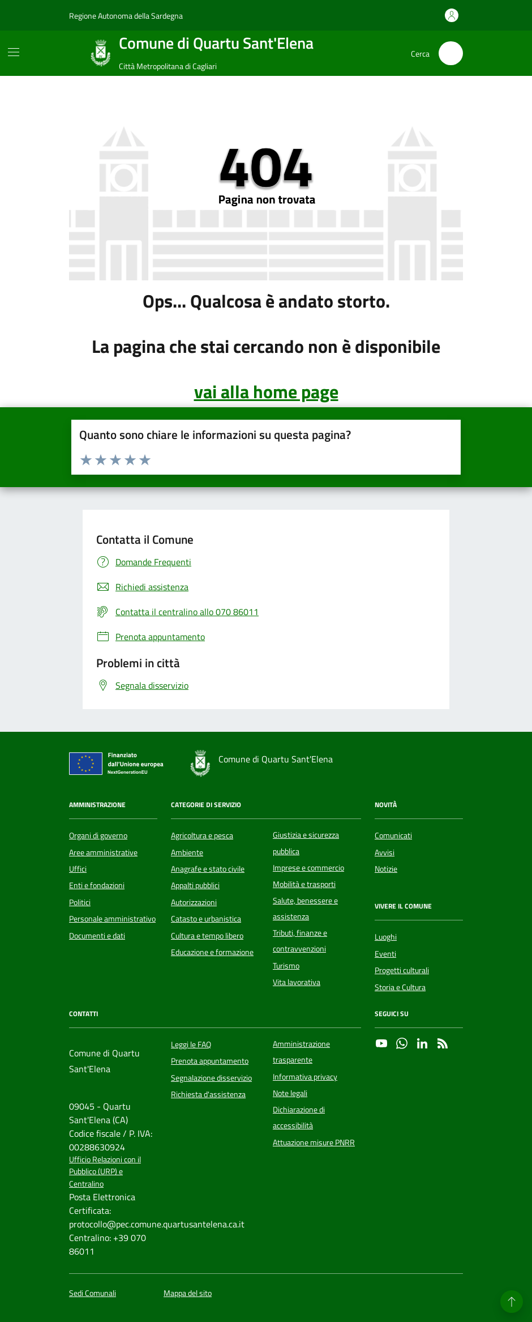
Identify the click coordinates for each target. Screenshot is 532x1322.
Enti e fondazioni (97, 885)
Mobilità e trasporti (304, 884)
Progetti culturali (402, 970)
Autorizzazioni (194, 902)
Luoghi (386, 937)
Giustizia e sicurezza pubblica (306, 843)
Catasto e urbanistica (206, 918)
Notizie (386, 869)
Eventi (385, 954)
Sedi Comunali (92, 1293)
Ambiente (187, 852)
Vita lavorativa (296, 982)
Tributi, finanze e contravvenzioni (300, 941)
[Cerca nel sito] (451, 53)
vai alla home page (266, 391)
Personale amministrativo (112, 918)
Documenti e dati (97, 935)
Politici (80, 902)
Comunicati (393, 835)
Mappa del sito (188, 1293)
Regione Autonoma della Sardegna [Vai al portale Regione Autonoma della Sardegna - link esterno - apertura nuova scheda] (126, 16)
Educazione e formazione (212, 952)
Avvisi (384, 852)
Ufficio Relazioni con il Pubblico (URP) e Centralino (105, 1172)
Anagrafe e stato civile (207, 869)
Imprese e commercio (308, 868)
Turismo (286, 965)
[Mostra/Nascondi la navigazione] (13, 52)
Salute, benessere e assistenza (305, 908)
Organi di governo (98, 835)
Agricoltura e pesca (202, 835)
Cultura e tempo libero (207, 935)
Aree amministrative (103, 852)
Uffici (78, 869)
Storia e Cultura (400, 987)
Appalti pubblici (195, 885)
